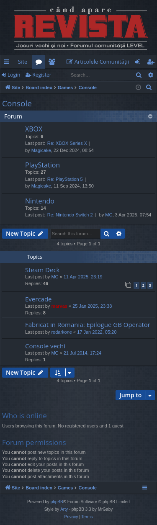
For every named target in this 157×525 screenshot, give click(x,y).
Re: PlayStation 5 (65, 179)
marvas (59, 306)
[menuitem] (99, 62)
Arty (64, 509)
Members (53, 63)
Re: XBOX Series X (67, 143)
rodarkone (61, 332)
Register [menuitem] (152, 63)
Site (22, 61)
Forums (40, 63)
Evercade (38, 299)
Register (41, 74)
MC (108, 214)
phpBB (57, 501)
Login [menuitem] (139, 63)
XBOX (33, 129)
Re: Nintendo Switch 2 (70, 214)
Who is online (24, 415)
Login (14, 74)
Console (17, 103)
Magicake (41, 150)
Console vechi (45, 346)
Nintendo (39, 201)
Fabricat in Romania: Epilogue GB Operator (87, 324)
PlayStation (42, 165)
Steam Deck (42, 269)
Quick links (8, 63)
